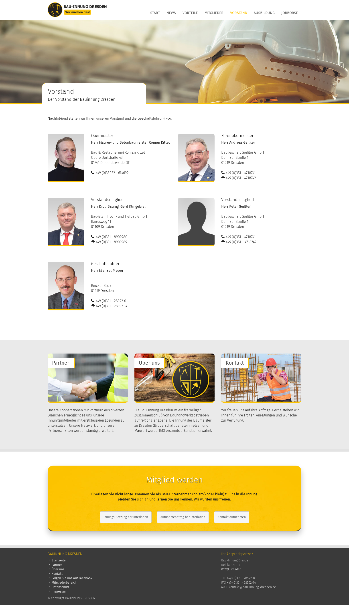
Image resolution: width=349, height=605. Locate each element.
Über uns (56, 569)
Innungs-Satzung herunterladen (125, 517)
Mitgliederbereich (62, 583)
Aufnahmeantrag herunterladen (182, 517)
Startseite (57, 560)
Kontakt (55, 574)
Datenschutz (58, 587)
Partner (55, 565)
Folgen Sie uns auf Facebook (70, 578)
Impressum (57, 591)
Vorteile (190, 13)
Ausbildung (264, 13)
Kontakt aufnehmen (232, 517)
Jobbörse (289, 13)
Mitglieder (214, 13)
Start (155, 13)
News (171, 13)
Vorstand (238, 13)
